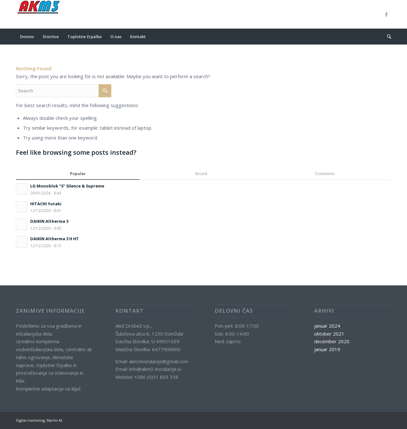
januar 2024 (327, 326)
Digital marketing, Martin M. (39, 420)
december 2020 (331, 341)
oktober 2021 (329, 333)
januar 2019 (327, 349)
